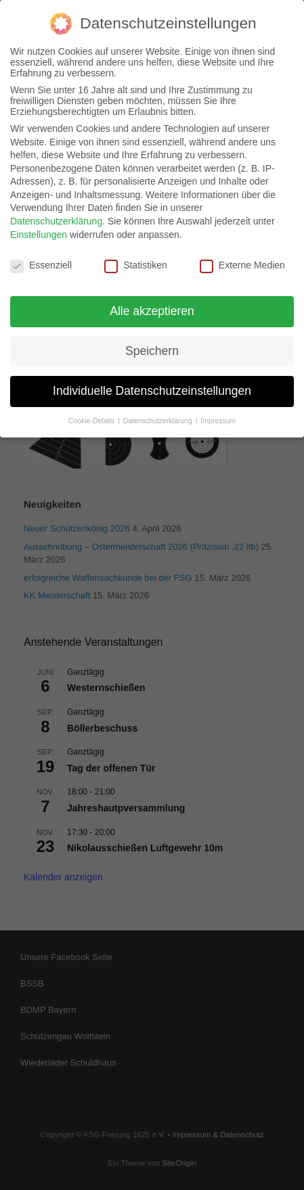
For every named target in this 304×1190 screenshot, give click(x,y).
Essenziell (41, 257)
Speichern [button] (152, 343)
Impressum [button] (218, 413)
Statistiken (135, 257)
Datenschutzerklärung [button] (158, 413)
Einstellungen (38, 227)
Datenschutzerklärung (56, 213)
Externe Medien (242, 257)
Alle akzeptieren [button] (152, 303)
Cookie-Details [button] (92, 413)
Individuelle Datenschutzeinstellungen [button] (152, 383)
